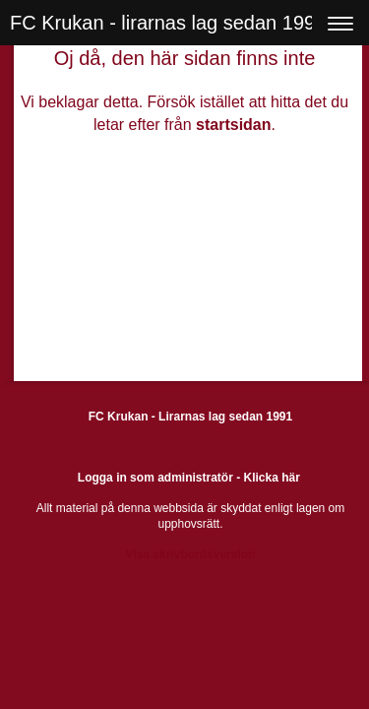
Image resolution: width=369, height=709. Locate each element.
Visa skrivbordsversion (191, 554)
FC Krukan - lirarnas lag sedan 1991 (168, 22)
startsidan (233, 124)
